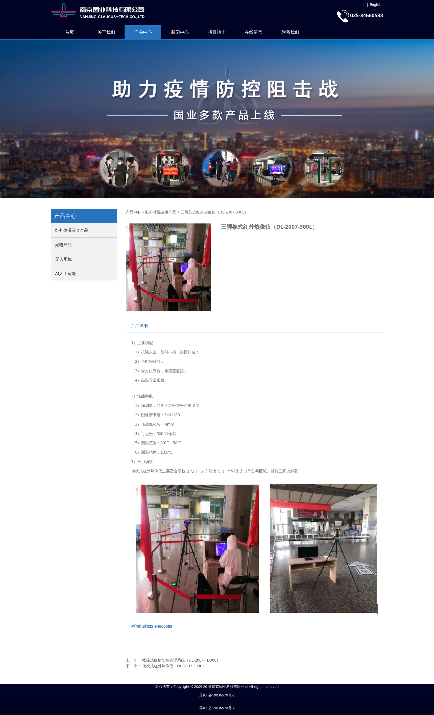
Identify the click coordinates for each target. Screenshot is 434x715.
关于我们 (106, 32)
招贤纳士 (217, 32)
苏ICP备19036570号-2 (217, 695)
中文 (361, 4)
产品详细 (139, 325)
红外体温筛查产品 (71, 230)
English (375, 4)
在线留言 (253, 32)
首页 (69, 32)
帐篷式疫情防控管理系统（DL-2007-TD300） (181, 660)
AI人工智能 (65, 273)
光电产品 (63, 244)
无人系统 (63, 259)
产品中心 (143, 32)
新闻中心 (180, 32)
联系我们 (290, 32)
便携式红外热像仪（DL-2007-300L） (174, 665)
